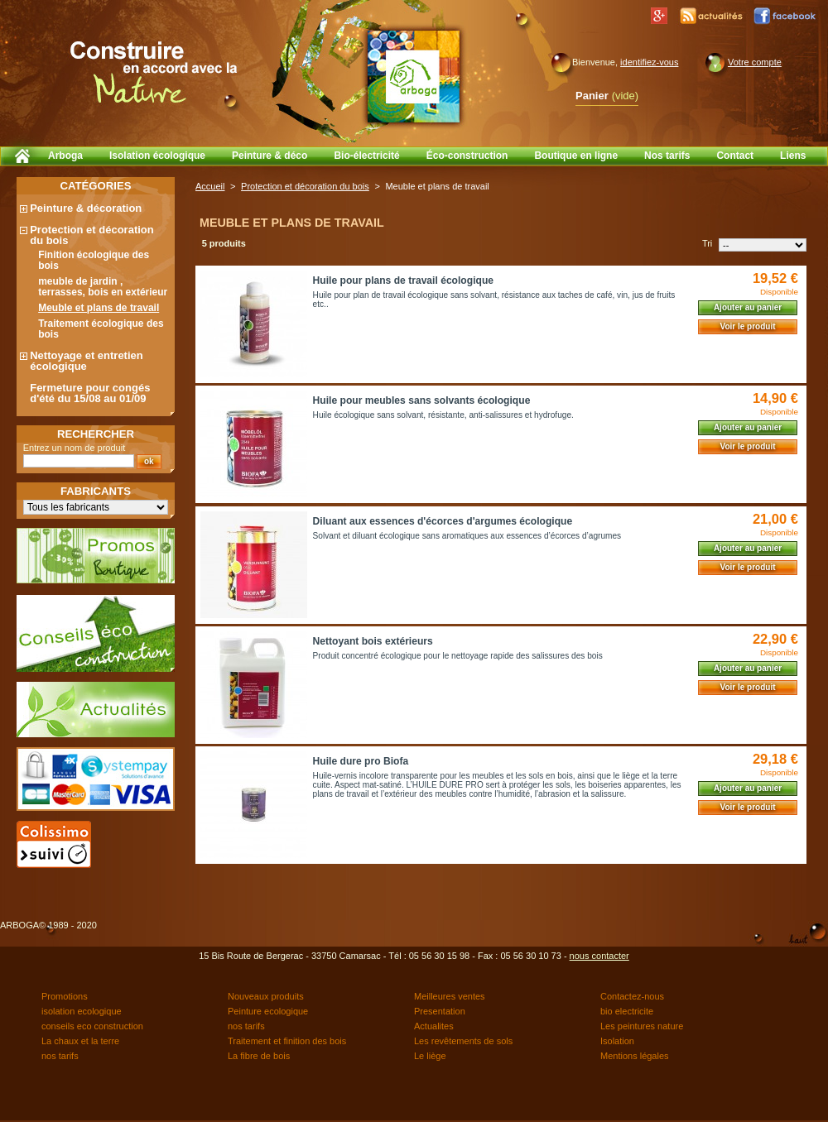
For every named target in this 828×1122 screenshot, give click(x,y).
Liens (793, 155)
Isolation (617, 1041)
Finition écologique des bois (93, 260)
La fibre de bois (259, 1056)
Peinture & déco (269, 155)
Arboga (65, 155)
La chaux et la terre (80, 1041)
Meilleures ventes (449, 996)
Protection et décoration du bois (92, 235)
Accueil (209, 186)
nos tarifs (246, 1026)
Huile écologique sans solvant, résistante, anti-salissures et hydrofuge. (443, 415)
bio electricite (626, 1011)
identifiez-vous (649, 62)
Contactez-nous (632, 996)
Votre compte (755, 62)
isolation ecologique (81, 1011)
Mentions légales (634, 1056)
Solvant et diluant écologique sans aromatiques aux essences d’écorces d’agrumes (467, 535)
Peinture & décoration (86, 208)
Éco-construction (467, 155)
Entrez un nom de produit (74, 448)
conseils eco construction (92, 1026)
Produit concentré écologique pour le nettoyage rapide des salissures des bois (458, 655)
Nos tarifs (667, 155)
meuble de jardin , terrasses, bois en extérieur (102, 287)
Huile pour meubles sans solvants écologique (422, 400)
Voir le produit (747, 326)
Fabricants (95, 491)
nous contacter (599, 956)
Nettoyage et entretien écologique (86, 360)
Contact (734, 155)
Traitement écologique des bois (100, 329)
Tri (707, 243)
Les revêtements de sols (463, 1041)
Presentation (439, 1011)
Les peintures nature (641, 1026)
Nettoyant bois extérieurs (373, 641)
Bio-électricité (366, 155)
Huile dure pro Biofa (361, 761)
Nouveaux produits (266, 996)
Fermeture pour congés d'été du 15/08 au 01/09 (90, 393)
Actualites (434, 1026)
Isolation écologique (157, 155)
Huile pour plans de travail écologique (403, 280)
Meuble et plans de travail (98, 308)
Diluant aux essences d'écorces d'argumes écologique (443, 521)
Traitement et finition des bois (287, 1041)
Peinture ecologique (268, 1011)
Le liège (430, 1056)
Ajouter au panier (748, 307)
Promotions (64, 996)
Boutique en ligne (576, 155)
